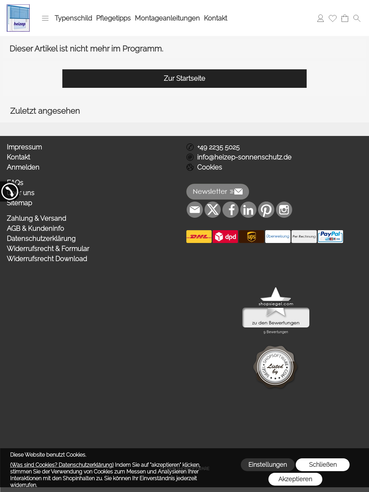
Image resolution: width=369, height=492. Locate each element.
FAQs (15, 183)
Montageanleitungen (167, 18)
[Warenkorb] (344, 18)
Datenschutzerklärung (41, 239)
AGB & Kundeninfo (35, 228)
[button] (45, 18)
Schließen (323, 464)
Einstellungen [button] (267, 464)
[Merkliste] (332, 18)
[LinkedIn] (248, 209)
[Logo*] (18, 7)
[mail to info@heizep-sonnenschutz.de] (194, 209)
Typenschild (73, 18)
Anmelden (23, 167)
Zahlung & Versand (36, 218)
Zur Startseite (184, 78)
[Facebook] (230, 209)
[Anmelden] (320, 18)
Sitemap (19, 203)
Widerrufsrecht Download (47, 259)
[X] (212, 209)
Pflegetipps (113, 18)
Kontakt (215, 18)
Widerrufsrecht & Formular (48, 249)
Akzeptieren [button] (295, 479)
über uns (20, 193)
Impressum (24, 147)
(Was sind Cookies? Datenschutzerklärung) (62, 465)
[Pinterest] (266, 209)
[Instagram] (284, 209)
